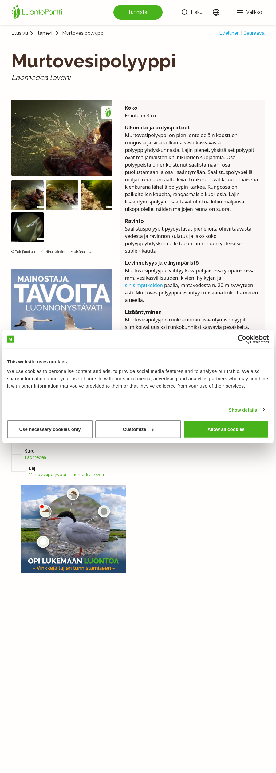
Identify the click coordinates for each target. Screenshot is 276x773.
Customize (138, 429)
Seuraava (254, 33)
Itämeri (44, 33)
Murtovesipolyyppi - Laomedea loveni (67, 474)
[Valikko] (249, 12)
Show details (243, 409)
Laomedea (35, 457)
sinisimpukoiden (144, 285)
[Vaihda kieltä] (219, 12)
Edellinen (229, 33)
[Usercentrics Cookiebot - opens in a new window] (242, 339)
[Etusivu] (37, 12)
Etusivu (19, 33)
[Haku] (192, 12)
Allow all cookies (226, 429)
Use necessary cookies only (50, 429)
